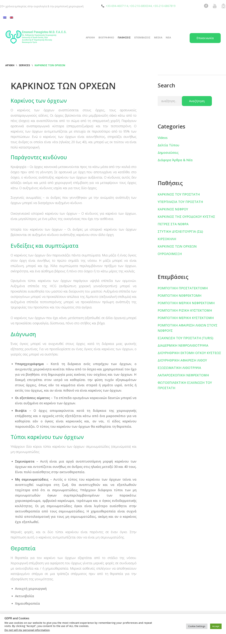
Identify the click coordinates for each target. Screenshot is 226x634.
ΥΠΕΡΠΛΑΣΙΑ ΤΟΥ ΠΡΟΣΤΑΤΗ (180, 202)
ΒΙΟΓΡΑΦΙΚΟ (106, 37)
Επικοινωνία (205, 38)
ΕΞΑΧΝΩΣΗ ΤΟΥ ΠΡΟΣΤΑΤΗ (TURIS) (185, 338)
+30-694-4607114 (117, 6)
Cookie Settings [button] (196, 626)
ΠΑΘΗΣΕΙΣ (124, 37)
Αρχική (9, 65)
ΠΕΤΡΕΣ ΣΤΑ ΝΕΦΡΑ (173, 224)
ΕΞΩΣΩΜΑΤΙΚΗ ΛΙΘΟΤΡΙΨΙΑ (179, 368)
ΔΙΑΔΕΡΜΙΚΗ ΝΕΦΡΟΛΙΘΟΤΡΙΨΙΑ (183, 345)
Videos (163, 138)
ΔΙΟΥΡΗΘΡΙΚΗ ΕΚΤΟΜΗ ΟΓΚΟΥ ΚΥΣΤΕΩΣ (189, 353)
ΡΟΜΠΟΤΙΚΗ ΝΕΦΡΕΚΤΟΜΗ (179, 295)
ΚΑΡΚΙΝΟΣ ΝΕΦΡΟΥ (173, 209)
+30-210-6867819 (164, 6)
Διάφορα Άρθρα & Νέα (175, 160)
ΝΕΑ (168, 37)
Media (158, 37)
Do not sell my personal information (27, 630)
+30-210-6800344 (140, 6)
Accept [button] (215, 626)
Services (24, 65)
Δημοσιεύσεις (168, 152)
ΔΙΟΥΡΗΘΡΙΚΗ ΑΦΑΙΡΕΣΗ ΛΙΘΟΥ (182, 360)
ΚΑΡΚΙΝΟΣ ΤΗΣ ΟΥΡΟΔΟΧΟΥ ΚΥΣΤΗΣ (186, 216)
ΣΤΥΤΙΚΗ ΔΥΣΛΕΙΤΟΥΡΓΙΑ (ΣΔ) (180, 231)
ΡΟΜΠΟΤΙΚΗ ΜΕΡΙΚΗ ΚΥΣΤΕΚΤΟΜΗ (186, 318)
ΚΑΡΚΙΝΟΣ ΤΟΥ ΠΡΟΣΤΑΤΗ (179, 194)
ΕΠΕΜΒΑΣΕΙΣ (142, 37)
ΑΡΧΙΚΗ (90, 37)
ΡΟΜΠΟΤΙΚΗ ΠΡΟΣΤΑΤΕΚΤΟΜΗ (183, 288)
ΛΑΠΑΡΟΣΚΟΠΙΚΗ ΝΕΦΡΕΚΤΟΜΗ (183, 375)
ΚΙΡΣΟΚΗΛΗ (167, 239)
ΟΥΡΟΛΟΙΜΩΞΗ (170, 254)
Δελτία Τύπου (168, 145)
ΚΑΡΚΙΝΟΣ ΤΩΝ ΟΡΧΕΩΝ (177, 246)
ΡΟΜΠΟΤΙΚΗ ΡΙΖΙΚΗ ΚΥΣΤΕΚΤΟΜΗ (185, 310)
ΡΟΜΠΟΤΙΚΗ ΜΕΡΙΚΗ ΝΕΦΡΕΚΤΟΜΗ (186, 303)
